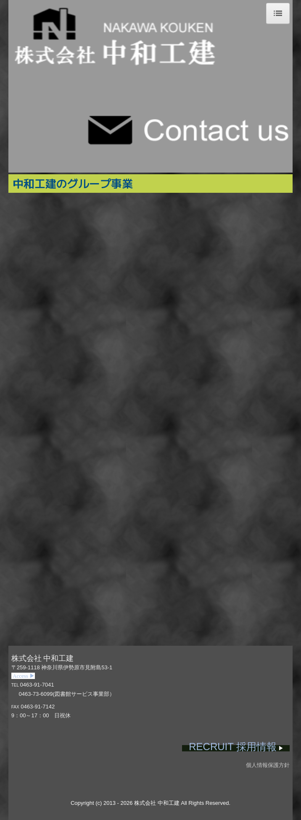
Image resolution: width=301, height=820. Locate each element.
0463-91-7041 (37, 685)
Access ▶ (23, 676)
